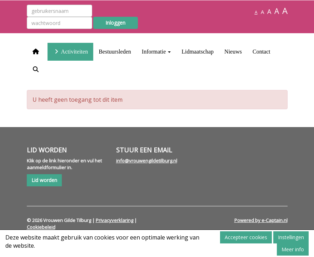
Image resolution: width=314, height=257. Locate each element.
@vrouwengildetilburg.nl (146, 160)
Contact (261, 52)
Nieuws (233, 52)
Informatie (156, 52)
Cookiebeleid (41, 227)
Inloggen (115, 22)
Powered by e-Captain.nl (261, 220)
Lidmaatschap (197, 52)
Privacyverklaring (114, 220)
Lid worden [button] (44, 180)
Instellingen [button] (291, 237)
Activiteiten (70, 52)
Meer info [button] (292, 249)
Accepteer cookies (246, 237)
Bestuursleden (115, 52)
